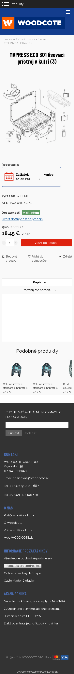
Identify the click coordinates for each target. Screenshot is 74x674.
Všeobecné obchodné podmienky (28, 558)
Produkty (17, 4)
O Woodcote (13, 523)
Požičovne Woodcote (19, 515)
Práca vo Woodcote (18, 530)
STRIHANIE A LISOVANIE (17, 43)
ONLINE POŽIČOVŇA (15, 39)
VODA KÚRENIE (37, 39)
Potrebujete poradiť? (37, 290)
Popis (37, 282)
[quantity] (10, 242)
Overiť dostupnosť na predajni (22, 219)
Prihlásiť (13, 433)
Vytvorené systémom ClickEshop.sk (37, 671)
